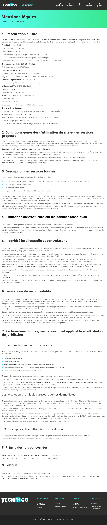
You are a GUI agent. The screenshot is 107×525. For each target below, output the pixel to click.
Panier (57, 503)
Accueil (4, 22)
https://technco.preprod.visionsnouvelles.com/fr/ (22, 42)
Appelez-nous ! (29, 4)
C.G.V (72, 519)
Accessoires (95, 509)
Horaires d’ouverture (41, 504)
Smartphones (96, 506)
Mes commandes (61, 506)
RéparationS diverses (77, 504)
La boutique (95, 503)
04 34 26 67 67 (28, 5)
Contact (40, 508)
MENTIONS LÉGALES (39, 519)
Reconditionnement (80, 508)
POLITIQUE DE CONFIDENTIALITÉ (59, 519)
